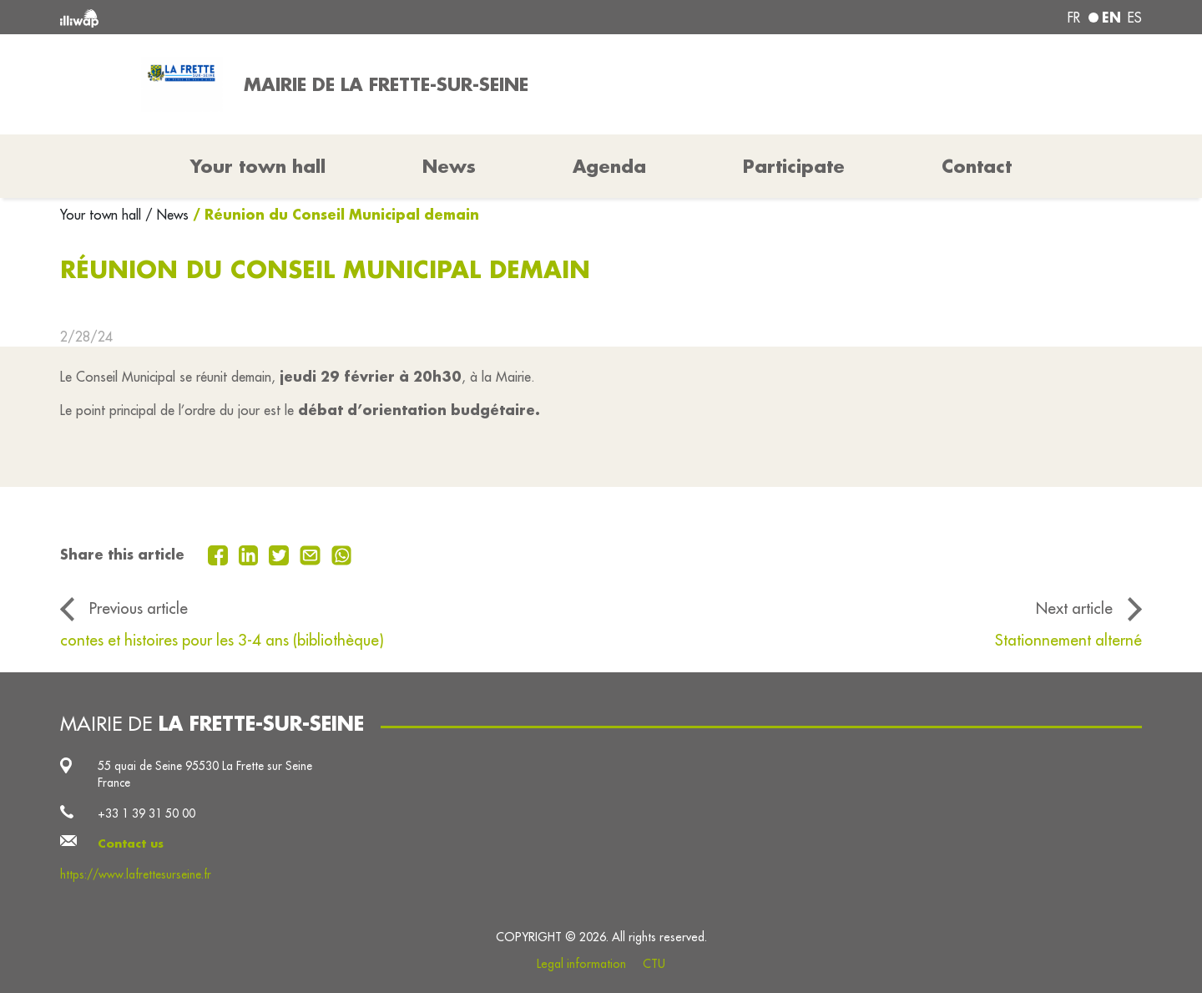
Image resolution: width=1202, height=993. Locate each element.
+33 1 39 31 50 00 (146, 813)
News (449, 166)
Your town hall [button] (258, 166)
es (1135, 17)
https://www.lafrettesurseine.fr (135, 874)
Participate (794, 166)
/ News (167, 214)
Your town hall (102, 214)
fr (1074, 17)
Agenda (609, 166)
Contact (977, 166)
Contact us (131, 843)
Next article (1074, 608)
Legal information (581, 963)
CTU (654, 963)
